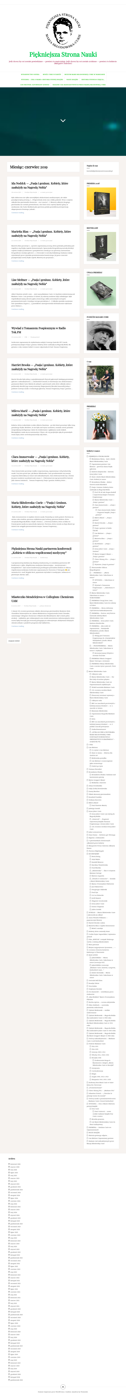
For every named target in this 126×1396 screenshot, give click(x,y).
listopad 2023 (15, 1221)
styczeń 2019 (15, 1371)
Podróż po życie (97, 766)
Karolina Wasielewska (100, 865)
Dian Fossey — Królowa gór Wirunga (102, 835)
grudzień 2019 (16, 1340)
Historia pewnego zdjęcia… (93, 79)
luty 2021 (14, 1303)
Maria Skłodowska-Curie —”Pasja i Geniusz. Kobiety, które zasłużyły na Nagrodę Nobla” (41, 531)
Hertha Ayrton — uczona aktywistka (102, 1002)
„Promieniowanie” (95, 1088)
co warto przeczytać (52, 196)
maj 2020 (14, 1329)
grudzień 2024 (16, 1187)
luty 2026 (14, 1170)
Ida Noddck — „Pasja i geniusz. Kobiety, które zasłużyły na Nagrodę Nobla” (40, 187)
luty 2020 (14, 1337)
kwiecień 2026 (15, 1164)
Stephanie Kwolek (95, 989)
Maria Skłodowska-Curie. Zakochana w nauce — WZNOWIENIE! (100, 595)
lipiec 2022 (14, 1266)
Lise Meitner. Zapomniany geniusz (34, 85)
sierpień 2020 (15, 1320)
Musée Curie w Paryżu (52, 74)
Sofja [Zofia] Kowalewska (98, 788)
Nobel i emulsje (97, 928)
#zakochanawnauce (99, 729)
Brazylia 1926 (96, 1058)
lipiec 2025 (14, 1173)
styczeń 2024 (15, 1215)
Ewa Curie (95, 1109)
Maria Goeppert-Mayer (97, 780)
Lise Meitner (93, 747)
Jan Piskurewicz (97, 887)
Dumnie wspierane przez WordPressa (51, 1392)
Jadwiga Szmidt (94, 808)
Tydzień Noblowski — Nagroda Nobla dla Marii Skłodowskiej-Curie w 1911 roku (101, 1023)
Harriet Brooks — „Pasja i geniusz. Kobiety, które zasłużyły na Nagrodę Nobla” (40, 381)
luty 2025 (14, 1181)
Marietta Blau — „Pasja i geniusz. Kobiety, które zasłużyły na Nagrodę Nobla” (40, 239)
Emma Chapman (98, 907)
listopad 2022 (15, 1255)
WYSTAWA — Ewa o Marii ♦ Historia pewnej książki (42, 79)
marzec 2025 (15, 1178)
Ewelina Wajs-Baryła (33, 196)
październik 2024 (17, 1190)
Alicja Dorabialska (95, 786)
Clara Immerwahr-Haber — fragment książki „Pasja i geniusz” (106, 512)
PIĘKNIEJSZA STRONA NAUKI (99, 456)
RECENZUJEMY (94, 854)
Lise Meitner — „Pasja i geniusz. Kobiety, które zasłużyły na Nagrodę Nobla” (40, 291)
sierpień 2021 (15, 1286)
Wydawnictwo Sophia (30, 74)
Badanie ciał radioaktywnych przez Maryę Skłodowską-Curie (79, 85)
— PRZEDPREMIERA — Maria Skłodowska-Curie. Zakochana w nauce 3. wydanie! (101, 648)
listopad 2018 (15, 1377)
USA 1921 (95, 1046)
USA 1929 (95, 1049)
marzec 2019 (15, 1366)
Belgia (94, 1074)
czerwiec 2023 (15, 1235)
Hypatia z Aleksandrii (96, 838)
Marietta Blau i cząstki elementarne (102, 926)
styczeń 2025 (15, 1184)
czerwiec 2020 (15, 1326)
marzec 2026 (15, 1167)
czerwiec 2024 (15, 1201)
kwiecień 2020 (15, 1332)
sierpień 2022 (15, 1263)
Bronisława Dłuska (95, 772)
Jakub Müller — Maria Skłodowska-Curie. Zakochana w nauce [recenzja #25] (101, 960)
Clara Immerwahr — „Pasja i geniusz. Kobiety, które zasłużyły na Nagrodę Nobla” (42, 481)
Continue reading (21, 217)
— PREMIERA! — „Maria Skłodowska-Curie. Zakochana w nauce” (101, 575)
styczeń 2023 (15, 1249)
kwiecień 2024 (15, 1207)
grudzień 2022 (16, 1252)
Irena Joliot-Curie (95, 811)
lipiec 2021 (14, 1289)
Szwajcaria (96, 1068)
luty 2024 (14, 1212)
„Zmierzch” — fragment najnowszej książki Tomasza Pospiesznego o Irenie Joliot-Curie (102, 821)
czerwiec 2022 (15, 1269)
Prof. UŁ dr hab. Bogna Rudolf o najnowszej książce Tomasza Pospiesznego (104, 494)
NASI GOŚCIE (93, 955)
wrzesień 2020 (16, 1317)
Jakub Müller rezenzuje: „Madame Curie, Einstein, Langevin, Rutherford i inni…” (103, 967)
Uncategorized (37, 349)
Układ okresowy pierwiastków (100, 794)
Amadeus (75, 1392)
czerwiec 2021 (15, 1292)
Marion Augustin (98, 876)
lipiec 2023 (14, 1232)
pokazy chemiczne (50, 638)
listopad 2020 (15, 1312)
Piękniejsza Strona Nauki (63, 54)
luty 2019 (14, 1369)
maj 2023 (14, 1238)
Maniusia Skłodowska (99, 711)
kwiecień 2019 (15, 1363)
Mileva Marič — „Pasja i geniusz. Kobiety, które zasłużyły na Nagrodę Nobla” (40, 431)
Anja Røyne (96, 859)
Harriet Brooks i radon (97, 923)
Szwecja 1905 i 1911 (98, 1052)
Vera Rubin (93, 986)
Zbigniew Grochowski (99, 901)
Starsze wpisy (14, 674)
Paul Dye (95, 892)
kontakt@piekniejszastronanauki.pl (100, 171)
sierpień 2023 (15, 1229)
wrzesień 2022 (16, 1261)
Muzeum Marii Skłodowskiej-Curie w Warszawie (84, 74)
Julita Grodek (96, 909)
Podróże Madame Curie (97, 1044)
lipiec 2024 (14, 1198)
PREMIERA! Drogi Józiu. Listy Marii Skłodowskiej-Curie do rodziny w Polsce (103, 602)
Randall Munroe (97, 862)
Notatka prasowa (98, 1119)
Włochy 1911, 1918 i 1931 (100, 1055)
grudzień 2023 (16, 1218)
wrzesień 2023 (16, 1227)
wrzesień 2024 (16, 1192)
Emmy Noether (94, 791)
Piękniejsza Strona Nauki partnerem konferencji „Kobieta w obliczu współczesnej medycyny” (41, 581)
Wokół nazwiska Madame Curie (103, 687)
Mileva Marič (93, 803)
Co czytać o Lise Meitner (100, 750)
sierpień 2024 (15, 1195)
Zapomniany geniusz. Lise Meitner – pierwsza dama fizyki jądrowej (101, 466)
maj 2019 (14, 1360)
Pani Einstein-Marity (99, 805)
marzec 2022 (15, 1278)
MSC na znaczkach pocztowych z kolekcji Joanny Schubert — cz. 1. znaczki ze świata (102, 705)
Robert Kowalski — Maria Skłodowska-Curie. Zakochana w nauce (101, 975)
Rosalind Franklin (95, 797)
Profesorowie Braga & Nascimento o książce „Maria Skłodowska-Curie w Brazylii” (103, 1062)
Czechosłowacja (97, 1071)
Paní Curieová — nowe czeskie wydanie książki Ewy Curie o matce (103, 1113)
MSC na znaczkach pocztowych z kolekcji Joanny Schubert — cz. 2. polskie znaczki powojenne (102, 724)
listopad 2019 (15, 1343)
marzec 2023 (15, 1244)
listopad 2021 (15, 1280)
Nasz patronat (94, 945)
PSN (27, 349)
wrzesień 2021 (16, 1283)
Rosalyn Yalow (94, 983)
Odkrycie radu (97, 674)
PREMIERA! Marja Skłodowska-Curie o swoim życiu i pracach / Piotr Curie (103, 666)
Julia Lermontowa (95, 832)
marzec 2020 (15, 1334)
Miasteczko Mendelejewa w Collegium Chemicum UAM (43, 631)
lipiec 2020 (14, 1323)
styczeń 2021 (15, 1306)
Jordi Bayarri (96, 898)
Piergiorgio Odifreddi (99, 889)
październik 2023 (17, 1224)
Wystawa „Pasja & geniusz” (105, 564)
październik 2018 (17, 1380)
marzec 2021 (15, 1300)
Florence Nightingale (96, 851)
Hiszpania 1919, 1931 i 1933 (101, 1079)
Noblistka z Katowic (99, 783)
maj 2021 (14, 1295)
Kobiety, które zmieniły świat (99, 931)
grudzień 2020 (16, 1309)
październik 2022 (17, 1258)
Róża (93, 719)
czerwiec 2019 (15, 1357)
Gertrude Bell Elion (95, 980)
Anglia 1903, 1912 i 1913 (100, 1077)
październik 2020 (17, 1315)
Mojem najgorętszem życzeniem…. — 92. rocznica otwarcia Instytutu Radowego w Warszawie (101, 949)
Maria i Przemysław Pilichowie (103, 884)
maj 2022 (14, 1272)
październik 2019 (17, 1346)
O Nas (91, 745)
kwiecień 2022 (15, 1275)
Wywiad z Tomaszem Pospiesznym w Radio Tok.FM (41, 342)
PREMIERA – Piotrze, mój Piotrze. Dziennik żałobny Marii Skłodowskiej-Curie (102, 615)
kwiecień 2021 (15, 1298)
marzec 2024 (15, 1209)
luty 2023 (14, 1246)
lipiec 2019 (14, 1354)
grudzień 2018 (16, 1374)
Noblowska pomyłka (99, 758)
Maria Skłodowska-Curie (98, 671)
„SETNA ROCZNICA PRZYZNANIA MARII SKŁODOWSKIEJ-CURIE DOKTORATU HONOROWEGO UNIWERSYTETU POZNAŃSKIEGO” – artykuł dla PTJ (102, 737)
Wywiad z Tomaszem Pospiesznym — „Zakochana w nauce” (104, 587)
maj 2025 (14, 1175)
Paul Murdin (96, 868)
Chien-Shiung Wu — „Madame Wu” (101, 1090)
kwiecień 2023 (15, 1241)
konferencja (49, 590)
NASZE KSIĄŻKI (72, 79)
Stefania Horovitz (95, 800)
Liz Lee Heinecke (98, 895)
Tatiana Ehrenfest (95, 769)
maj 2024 (14, 1204)
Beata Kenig (96, 856)
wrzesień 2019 (16, 1349)
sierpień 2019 (15, 1352)
